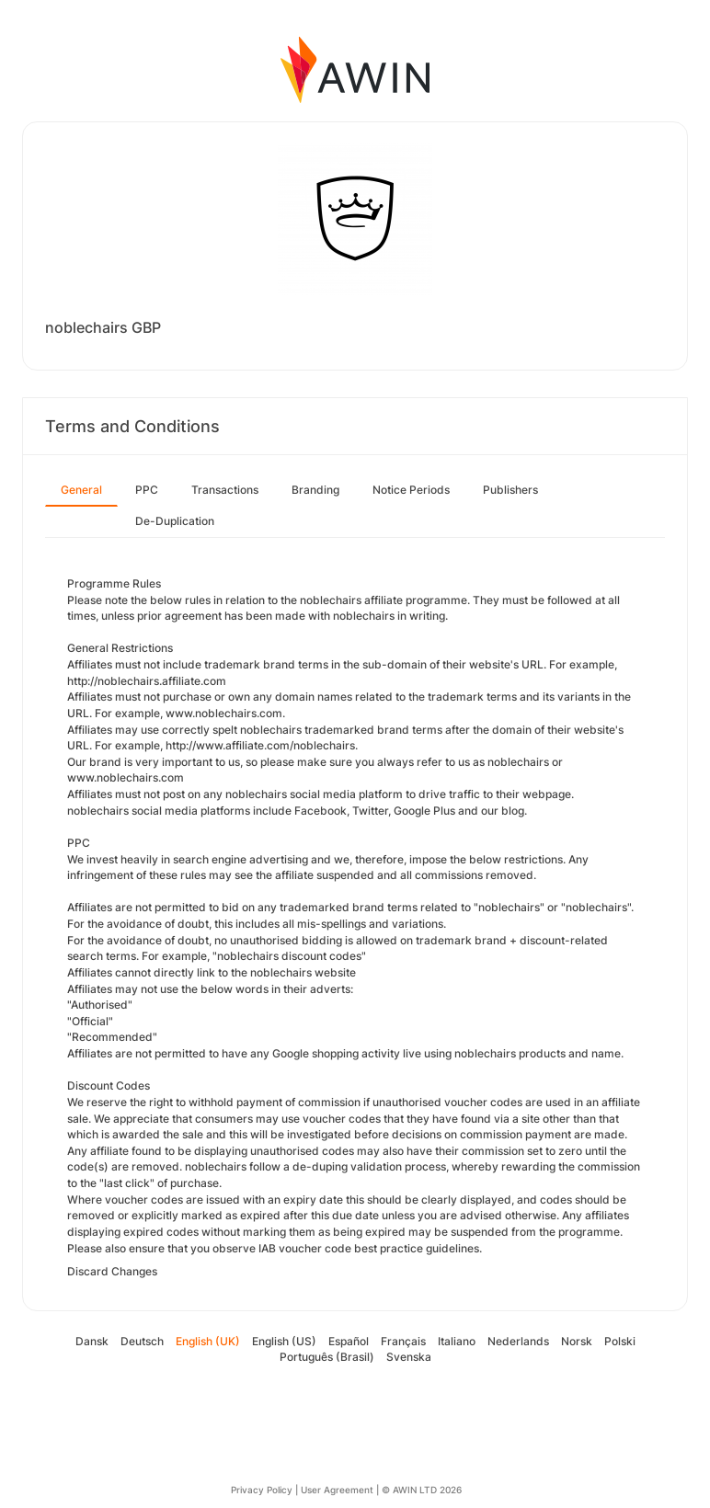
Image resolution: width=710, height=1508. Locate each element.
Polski (620, 1341)
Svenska (408, 1357)
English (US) (284, 1341)
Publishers (510, 490)
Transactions (224, 490)
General (81, 490)
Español (348, 1341)
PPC (146, 490)
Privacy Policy (261, 1489)
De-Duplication (174, 521)
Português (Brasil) (327, 1357)
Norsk (576, 1341)
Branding (315, 490)
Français (403, 1341)
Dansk (92, 1341)
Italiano (456, 1341)
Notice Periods (411, 490)
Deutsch (142, 1341)
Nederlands (518, 1341)
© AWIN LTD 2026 (422, 1489)
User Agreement (337, 1489)
